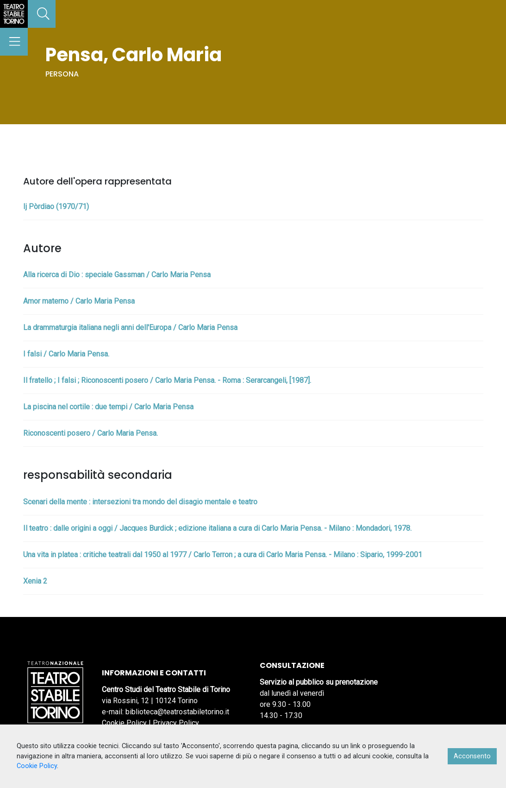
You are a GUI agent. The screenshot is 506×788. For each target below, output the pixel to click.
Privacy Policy (176, 722)
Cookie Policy (124, 722)
